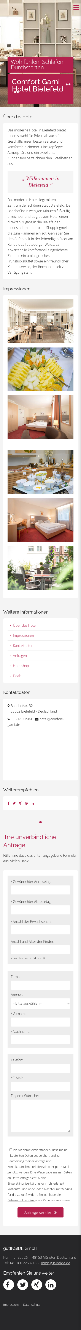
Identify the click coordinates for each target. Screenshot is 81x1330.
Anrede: (17, 994)
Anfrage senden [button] (38, 1212)
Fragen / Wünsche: (25, 1095)
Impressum (11, 1305)
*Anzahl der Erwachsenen (31, 921)
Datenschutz (31, 1305)
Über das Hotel (25, 625)
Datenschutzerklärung (22, 1200)
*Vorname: (19, 1013)
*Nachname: (20, 1031)
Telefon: (17, 1060)
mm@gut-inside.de (55, 1263)
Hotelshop (21, 665)
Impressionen (23, 635)
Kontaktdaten (23, 645)
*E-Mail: (17, 1078)
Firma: (15, 976)
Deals (17, 675)
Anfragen (20, 655)
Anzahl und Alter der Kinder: (32, 941)
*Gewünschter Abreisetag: (31, 901)
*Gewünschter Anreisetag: (31, 881)
